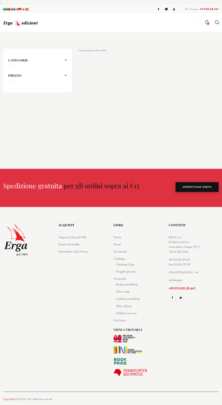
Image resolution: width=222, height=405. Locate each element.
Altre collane (124, 306)
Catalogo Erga (125, 264)
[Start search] (217, 22)
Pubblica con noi (126, 313)
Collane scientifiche (128, 299)
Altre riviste (123, 291)
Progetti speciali (125, 271)
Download (120, 251)
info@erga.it (175, 280)
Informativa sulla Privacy (73, 251)
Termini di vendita (69, 244)
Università (120, 279)
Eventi (117, 244)
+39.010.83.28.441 (182, 288)
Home (117, 237)
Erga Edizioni (10, 399)
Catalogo (119, 259)
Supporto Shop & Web (72, 237)
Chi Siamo (120, 320)
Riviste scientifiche (127, 284)
